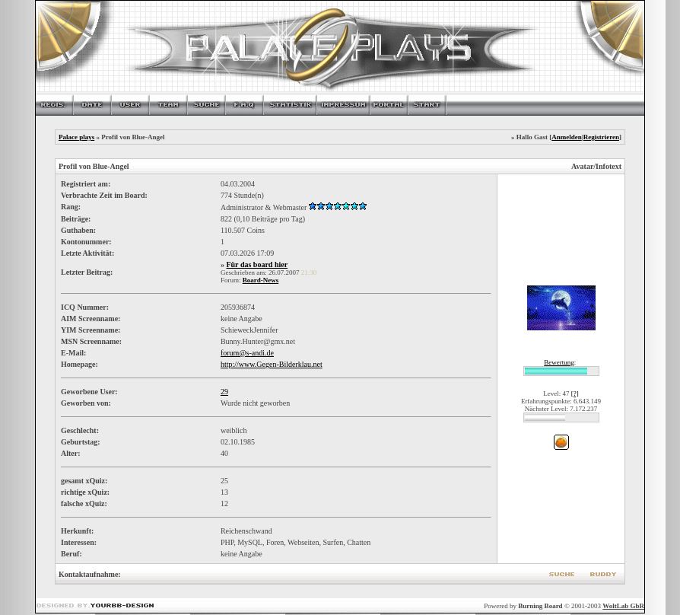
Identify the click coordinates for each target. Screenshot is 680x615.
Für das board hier (257, 264)
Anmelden (566, 137)
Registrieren (601, 137)
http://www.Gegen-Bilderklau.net (272, 364)
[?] (575, 393)
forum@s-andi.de (247, 353)
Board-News (261, 280)
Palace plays (76, 137)
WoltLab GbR (623, 606)
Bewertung (559, 362)
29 (224, 391)
